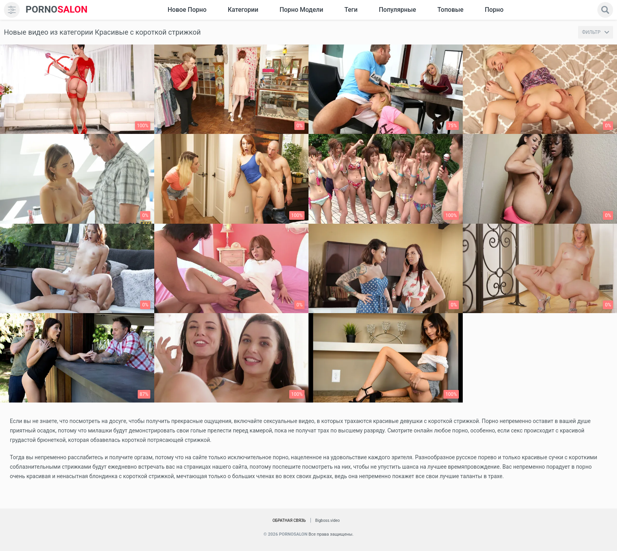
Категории (243, 9)
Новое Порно (187, 9)
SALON (57, 9)
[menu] (12, 10)
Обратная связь (289, 520)
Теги (350, 9)
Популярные (397, 9)
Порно (494, 9)
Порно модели (301, 9)
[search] (605, 10)
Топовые (450, 9)
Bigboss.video (327, 520)
